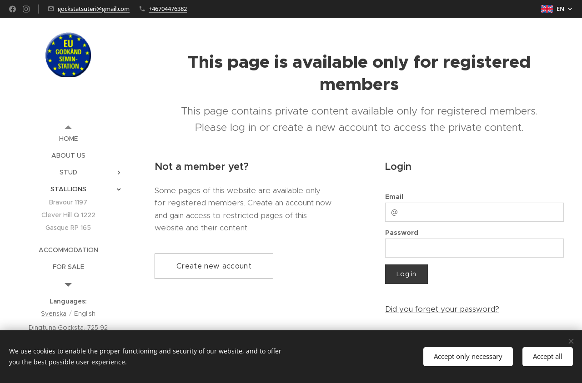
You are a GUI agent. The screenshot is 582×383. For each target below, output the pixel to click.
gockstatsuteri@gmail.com (94, 9)
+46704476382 (168, 9)
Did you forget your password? (442, 309)
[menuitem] (68, 139)
